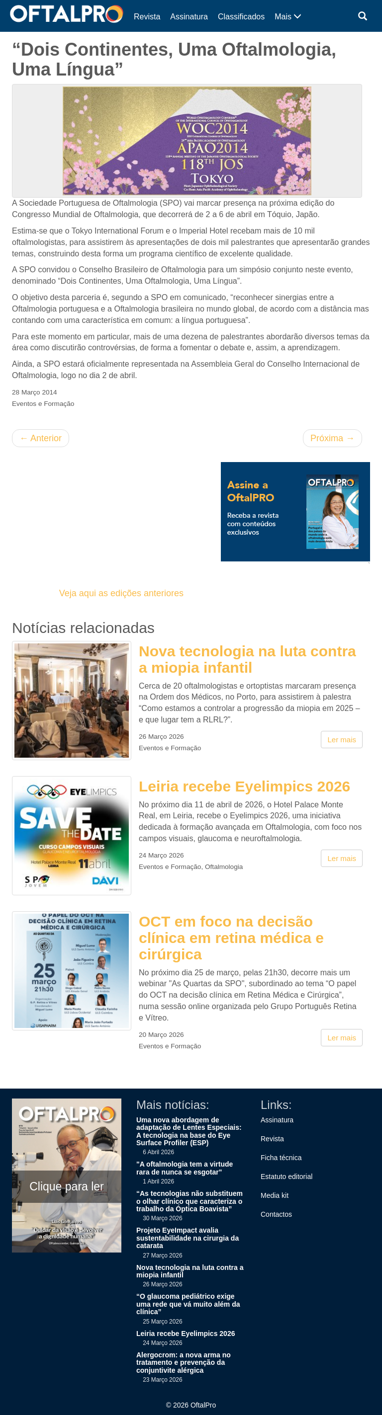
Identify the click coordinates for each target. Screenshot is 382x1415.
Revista (147, 16)
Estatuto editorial (286, 1176)
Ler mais (341, 739)
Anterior (40, 438)
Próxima (332, 438)
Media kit (274, 1195)
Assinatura (189, 16)
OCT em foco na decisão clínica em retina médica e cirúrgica (231, 937)
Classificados (241, 16)
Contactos (276, 1214)
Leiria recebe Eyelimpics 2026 (244, 786)
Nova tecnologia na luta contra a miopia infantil (247, 659)
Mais (288, 16)
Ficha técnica (281, 1158)
